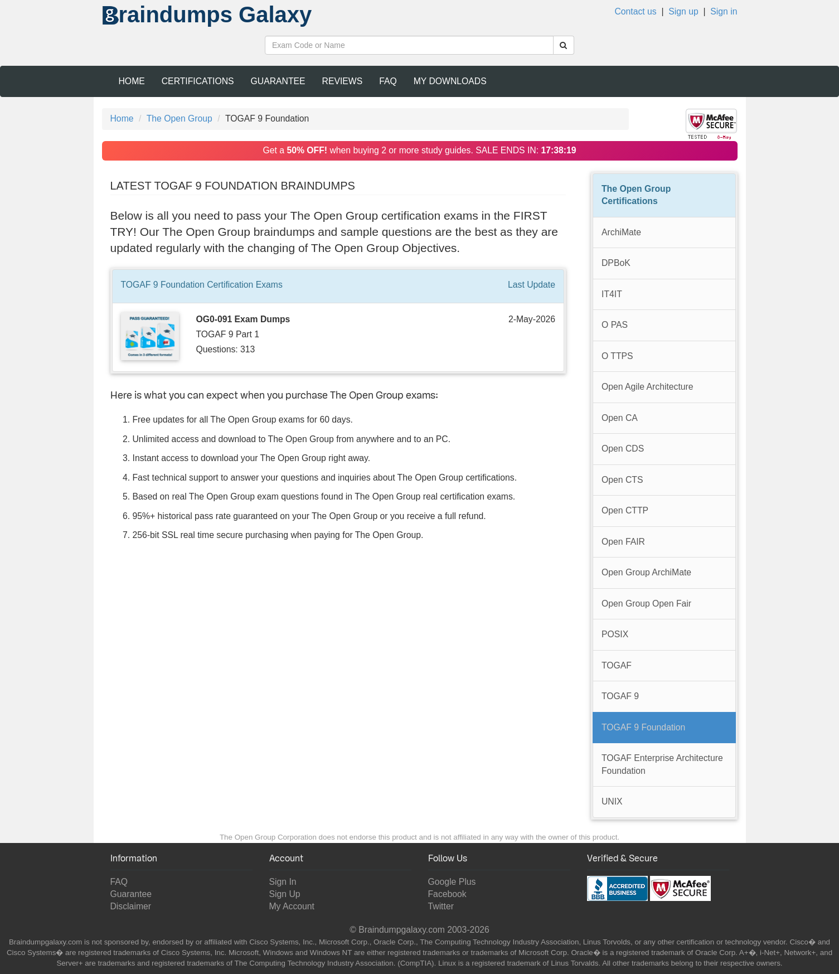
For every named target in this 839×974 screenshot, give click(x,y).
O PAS (615, 324)
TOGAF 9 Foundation (643, 727)
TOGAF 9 (620, 696)
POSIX (615, 634)
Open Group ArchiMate (646, 572)
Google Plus (452, 881)
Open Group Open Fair (646, 603)
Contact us (635, 11)
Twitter (441, 906)
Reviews (342, 81)
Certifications (198, 81)
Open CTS (622, 479)
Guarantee (278, 81)
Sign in (723, 11)
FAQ (388, 81)
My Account (291, 906)
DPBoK (616, 263)
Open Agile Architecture (647, 386)
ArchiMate (621, 232)
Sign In (283, 881)
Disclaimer (131, 906)
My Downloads (450, 81)
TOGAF (617, 665)
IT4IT (612, 294)
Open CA (620, 418)
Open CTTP (625, 510)
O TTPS (617, 356)
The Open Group (179, 118)
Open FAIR (623, 541)
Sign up (683, 11)
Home (132, 81)
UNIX (612, 801)
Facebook (447, 894)
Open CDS (623, 448)
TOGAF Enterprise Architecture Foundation (662, 764)
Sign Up (284, 894)
